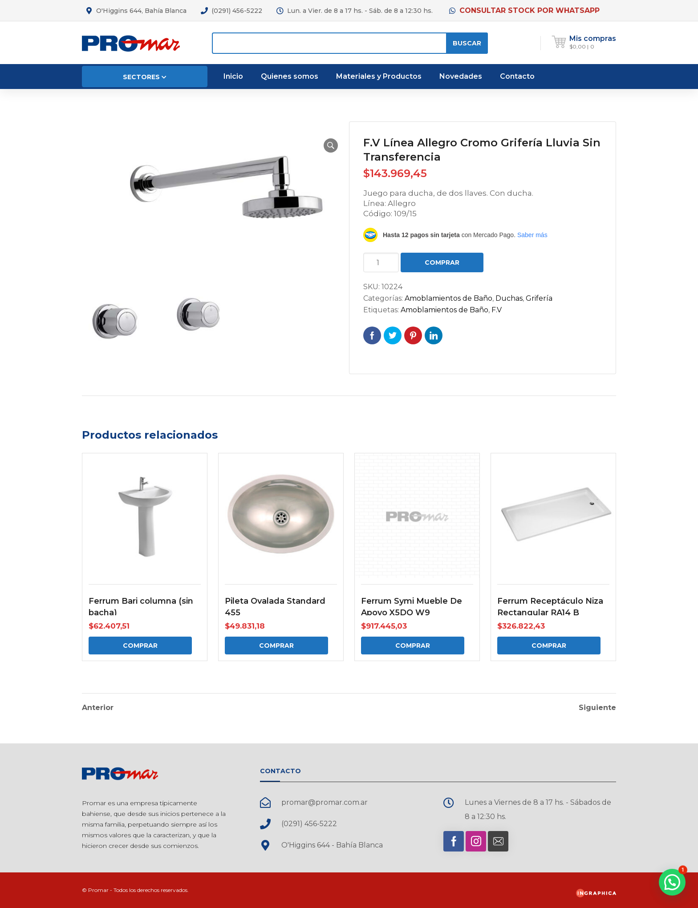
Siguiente (597, 707)
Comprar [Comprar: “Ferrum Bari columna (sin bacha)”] (140, 646)
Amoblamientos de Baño (448, 298)
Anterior (98, 707)
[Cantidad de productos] (381, 262)
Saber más (532, 234)
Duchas (509, 298)
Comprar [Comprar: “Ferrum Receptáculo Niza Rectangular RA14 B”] (549, 646)
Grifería (539, 298)
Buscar (467, 43)
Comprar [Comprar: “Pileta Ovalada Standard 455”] (276, 646)
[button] (331, 145)
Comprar (442, 262)
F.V (496, 310)
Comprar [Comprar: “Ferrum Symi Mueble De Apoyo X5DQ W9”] (412, 646)
